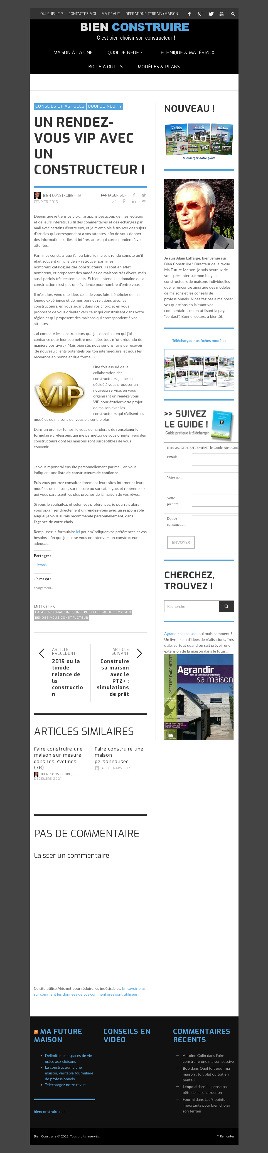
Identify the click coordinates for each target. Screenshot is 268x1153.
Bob (186, 1068)
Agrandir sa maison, (181, 633)
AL (104, 768)
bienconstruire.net (49, 1111)
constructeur (86, 612)
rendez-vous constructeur (61, 618)
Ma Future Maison (58, 1035)
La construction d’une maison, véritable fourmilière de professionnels (69, 1073)
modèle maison (116, 612)
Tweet (41, 564)
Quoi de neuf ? (105, 106)
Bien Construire (58, 195)
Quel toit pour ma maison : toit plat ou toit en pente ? (206, 1074)
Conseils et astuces (60, 106)
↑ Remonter (225, 1136)
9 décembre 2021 (55, 776)
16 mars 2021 (120, 768)
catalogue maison (52, 612)
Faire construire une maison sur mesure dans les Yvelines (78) (58, 758)
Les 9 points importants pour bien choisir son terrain (207, 1105)
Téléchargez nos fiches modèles (199, 340)
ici (78, 531)
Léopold (190, 1086)
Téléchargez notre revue (65, 1084)
